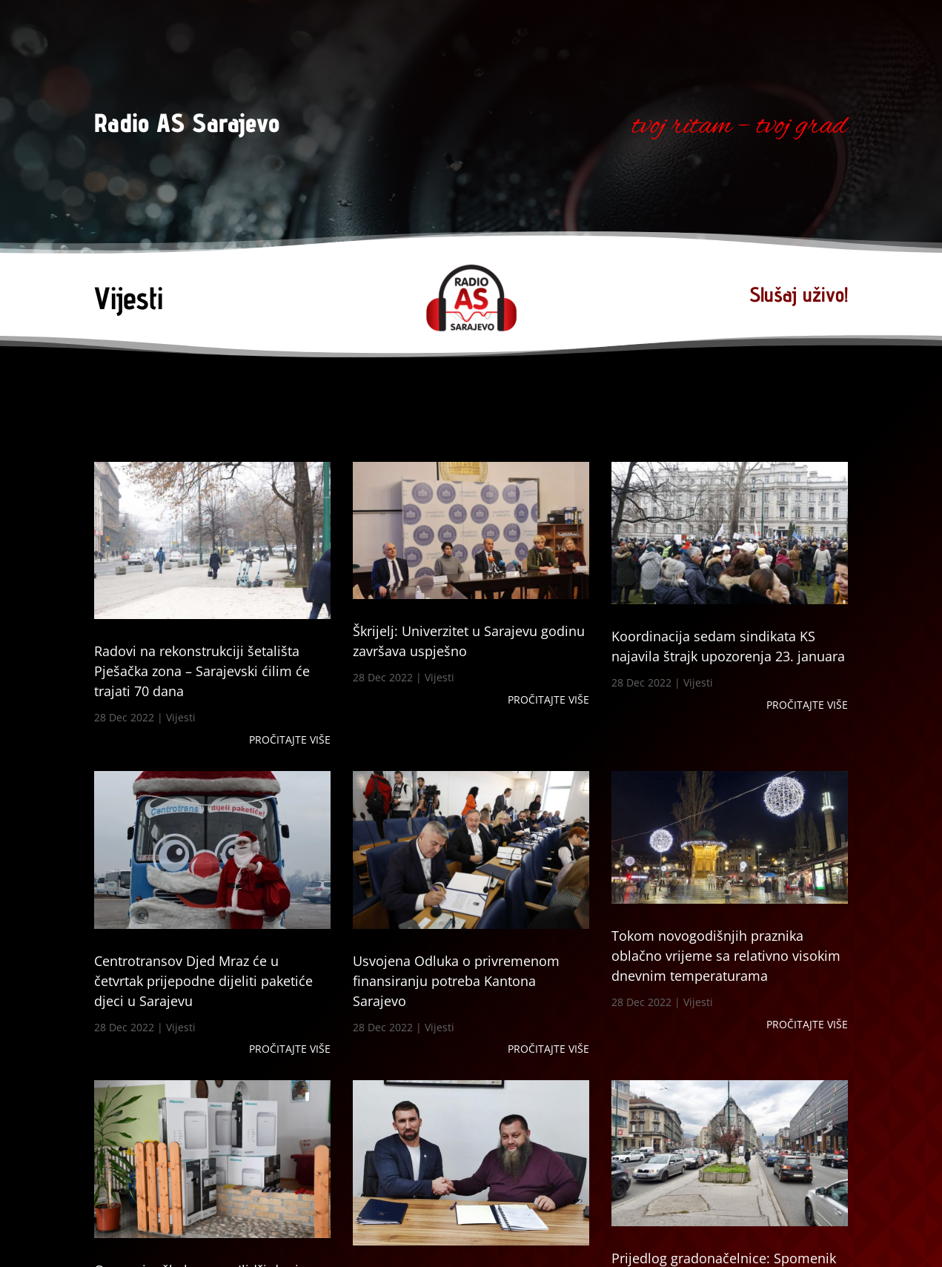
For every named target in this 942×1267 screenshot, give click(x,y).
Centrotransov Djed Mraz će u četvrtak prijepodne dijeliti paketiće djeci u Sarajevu (203, 981)
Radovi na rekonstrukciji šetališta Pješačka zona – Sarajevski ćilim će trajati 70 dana (202, 671)
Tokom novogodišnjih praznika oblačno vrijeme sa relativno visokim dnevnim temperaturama (725, 956)
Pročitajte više (290, 739)
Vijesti (181, 717)
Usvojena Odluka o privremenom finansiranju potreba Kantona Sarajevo (456, 981)
